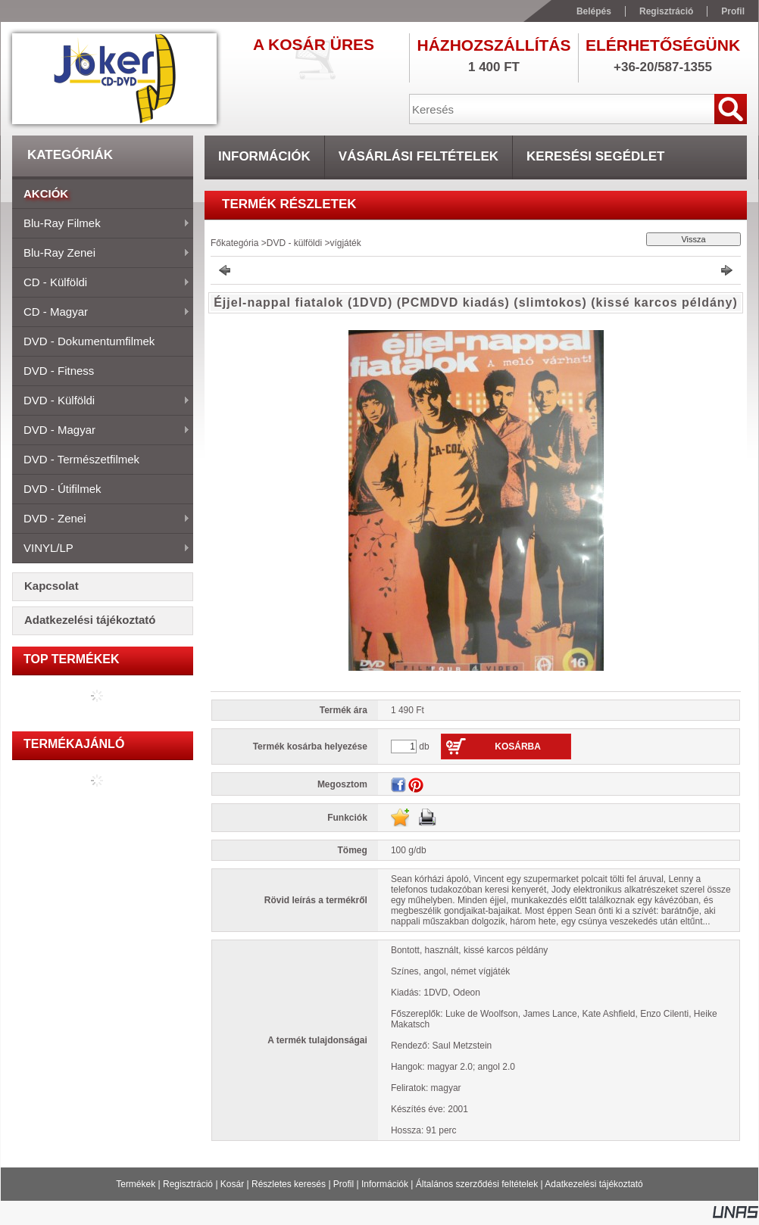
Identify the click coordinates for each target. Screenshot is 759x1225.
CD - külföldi (101, 283)
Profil (343, 1184)
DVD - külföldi (101, 401)
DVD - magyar (101, 430)
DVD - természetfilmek (81, 459)
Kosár (232, 1184)
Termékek (135, 1184)
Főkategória (234, 243)
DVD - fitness (58, 370)
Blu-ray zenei (101, 253)
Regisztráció (188, 1184)
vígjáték (345, 243)
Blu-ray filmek (101, 224)
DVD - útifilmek (62, 488)
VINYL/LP (101, 548)
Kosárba (518, 746)
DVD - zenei (101, 519)
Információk (384, 1184)
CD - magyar (101, 312)
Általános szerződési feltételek (477, 1184)
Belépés (593, 11)
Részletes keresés (288, 1184)
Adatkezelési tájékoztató (593, 1184)
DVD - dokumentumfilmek (89, 341)
